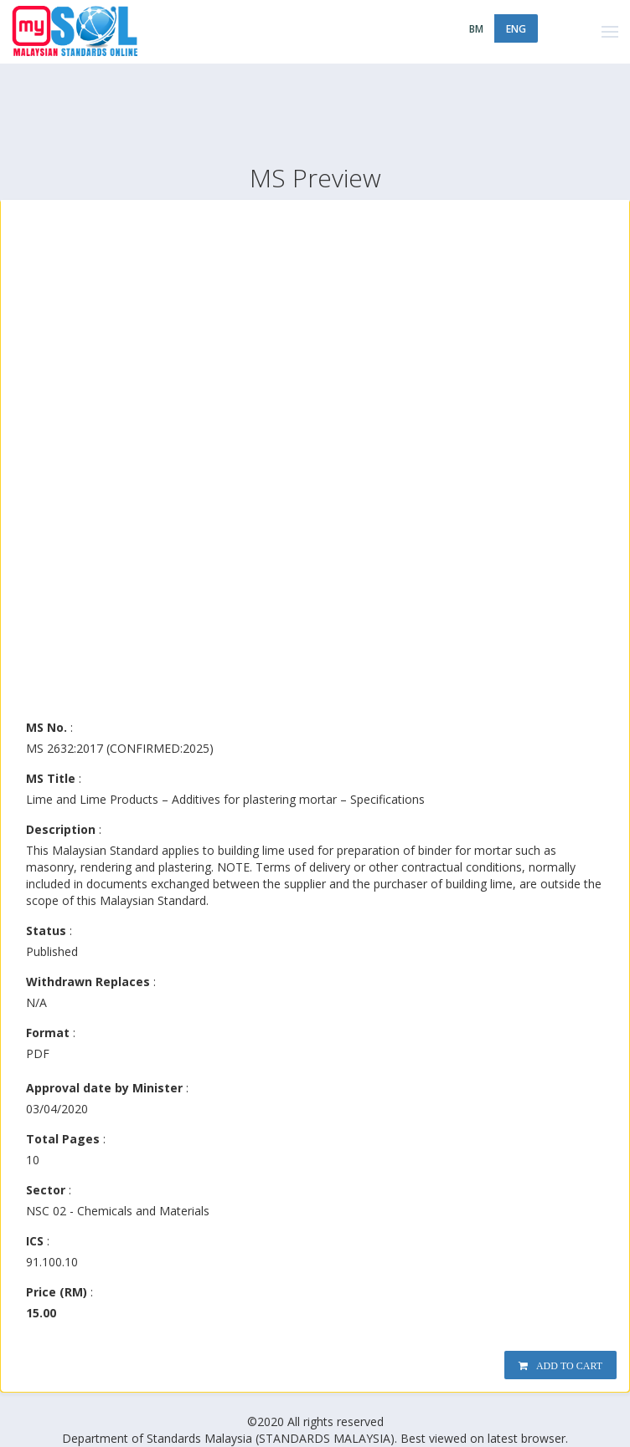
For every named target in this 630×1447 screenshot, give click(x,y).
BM (476, 29)
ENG (516, 29)
